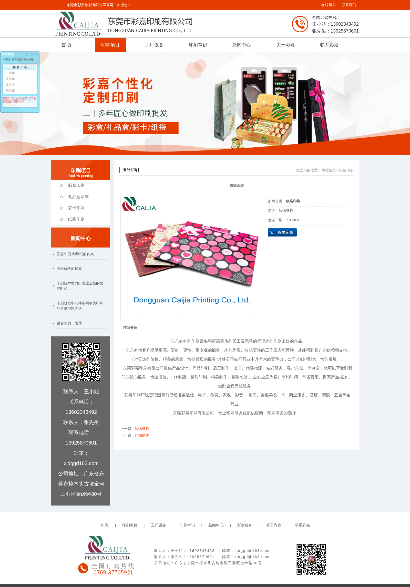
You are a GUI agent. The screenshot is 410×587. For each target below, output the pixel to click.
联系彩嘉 (329, 44)
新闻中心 (241, 44)
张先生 (10, 85)
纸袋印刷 (76, 219)
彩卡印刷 (76, 208)
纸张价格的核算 (69, 268)
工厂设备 (154, 44)
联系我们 (349, 5)
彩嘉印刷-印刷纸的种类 (75, 254)
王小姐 (10, 73)
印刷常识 (198, 44)
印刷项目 (110, 44)
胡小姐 (10, 90)
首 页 (66, 44)
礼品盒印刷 (78, 196)
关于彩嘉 (285, 44)
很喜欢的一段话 (69, 323)
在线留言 (328, 5)
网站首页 (329, 170)
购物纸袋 (142, 429)
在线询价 (282, 232)
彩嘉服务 (244, 525)
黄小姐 (10, 79)
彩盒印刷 (76, 185)
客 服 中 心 (20, 67)
